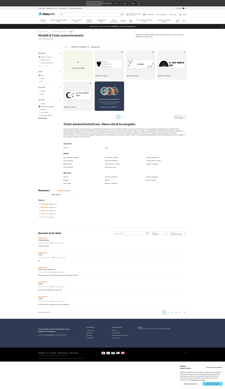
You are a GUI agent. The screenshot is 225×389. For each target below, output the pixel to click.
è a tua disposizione (49, 341)
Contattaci (89, 338)
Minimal (107, 184)
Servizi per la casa (110, 171)
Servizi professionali (152, 161)
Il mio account (90, 335)
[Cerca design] (59, 45)
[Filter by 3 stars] (39, 214)
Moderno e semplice (111, 187)
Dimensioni (41, 57)
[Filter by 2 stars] (39, 218)
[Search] (147, 237)
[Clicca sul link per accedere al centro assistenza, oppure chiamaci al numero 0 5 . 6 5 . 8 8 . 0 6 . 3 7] (133, 14)
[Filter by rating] (159, 237)
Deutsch (116, 3)
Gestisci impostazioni (190, 384)
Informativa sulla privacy (62, 368)
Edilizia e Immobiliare (111, 164)
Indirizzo (66, 151)
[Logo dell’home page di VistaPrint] (46, 14)
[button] (113, 121)
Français (124, 3)
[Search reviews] (130, 237)
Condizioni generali (73, 368)
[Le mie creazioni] (148, 14)
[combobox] (90, 14)
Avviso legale (53, 368)
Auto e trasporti (68, 164)
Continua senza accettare (214, 367)
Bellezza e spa (67, 167)
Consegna (89, 340)
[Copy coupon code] (116, 26)
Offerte (184, 20)
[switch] (182, 8)
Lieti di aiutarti (98, 333)
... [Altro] (49, 31)
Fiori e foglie (67, 187)
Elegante (66, 184)
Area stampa (115, 343)
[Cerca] (121, 14)
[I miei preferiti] (162, 14)
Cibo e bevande (68, 171)
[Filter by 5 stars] (39, 208)
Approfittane (131, 26)
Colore (40, 75)
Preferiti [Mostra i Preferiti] (181, 46)
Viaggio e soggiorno (152, 167)
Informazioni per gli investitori (120, 340)
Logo (106, 151)
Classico (66, 180)
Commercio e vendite (111, 161)
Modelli (71, 31)
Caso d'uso (41, 91)
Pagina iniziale (42, 31)
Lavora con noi (116, 338)
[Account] (173, 14)
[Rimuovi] (80, 50)
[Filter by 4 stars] (39, 211)
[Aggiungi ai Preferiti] (121, 56)
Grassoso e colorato (111, 180)
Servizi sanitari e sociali (153, 164)
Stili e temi (41, 103)
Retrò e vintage (151, 184)
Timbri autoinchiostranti (59, 31)
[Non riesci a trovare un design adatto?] (109, 100)
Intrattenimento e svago (112, 167)
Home (47, 368)
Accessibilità (90, 343)
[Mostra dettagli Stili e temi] (42, 122)
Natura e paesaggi (152, 180)
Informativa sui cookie (198, 380)
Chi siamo (114, 335)
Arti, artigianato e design (70, 161)
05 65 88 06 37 (41, 368)
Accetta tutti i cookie (212, 384)
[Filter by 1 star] (39, 221)
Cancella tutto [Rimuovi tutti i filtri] (95, 50)
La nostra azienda (123, 333)
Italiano (133, 3)
